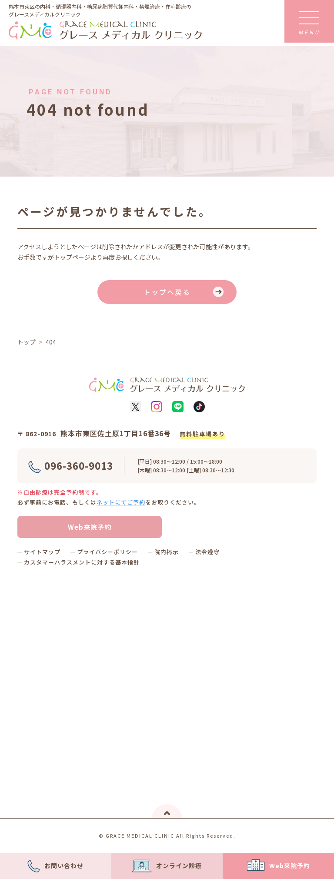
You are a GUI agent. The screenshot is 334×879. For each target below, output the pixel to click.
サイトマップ (42, 552)
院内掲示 (166, 552)
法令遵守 (207, 552)
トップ (26, 342)
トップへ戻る (167, 292)
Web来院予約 (89, 526)
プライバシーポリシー (107, 552)
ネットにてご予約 (121, 502)
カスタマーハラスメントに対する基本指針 (82, 562)
